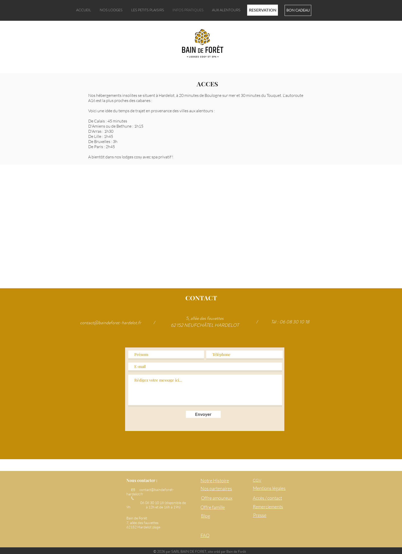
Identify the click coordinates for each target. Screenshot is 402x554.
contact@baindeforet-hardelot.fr (110, 322)
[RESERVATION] (262, 10)
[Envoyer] (203, 414)
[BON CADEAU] (298, 10)
